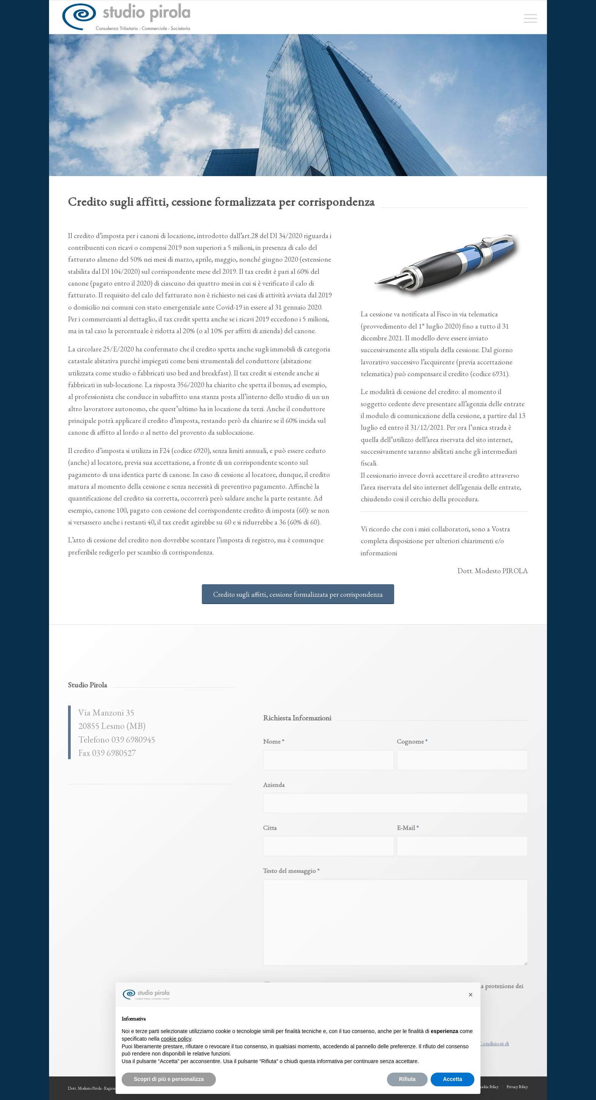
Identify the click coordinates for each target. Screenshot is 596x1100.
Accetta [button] (452, 1079)
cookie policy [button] (176, 1039)
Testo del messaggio (291, 974)
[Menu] (528, 17)
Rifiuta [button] (407, 1079)
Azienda (274, 888)
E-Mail (407, 931)
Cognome (412, 845)
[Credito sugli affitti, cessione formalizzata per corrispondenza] (298, 594)
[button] (470, 995)
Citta (270, 931)
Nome (273, 845)
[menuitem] (528, 17)
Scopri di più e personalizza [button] (169, 1079)
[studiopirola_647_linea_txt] (126, 17)
